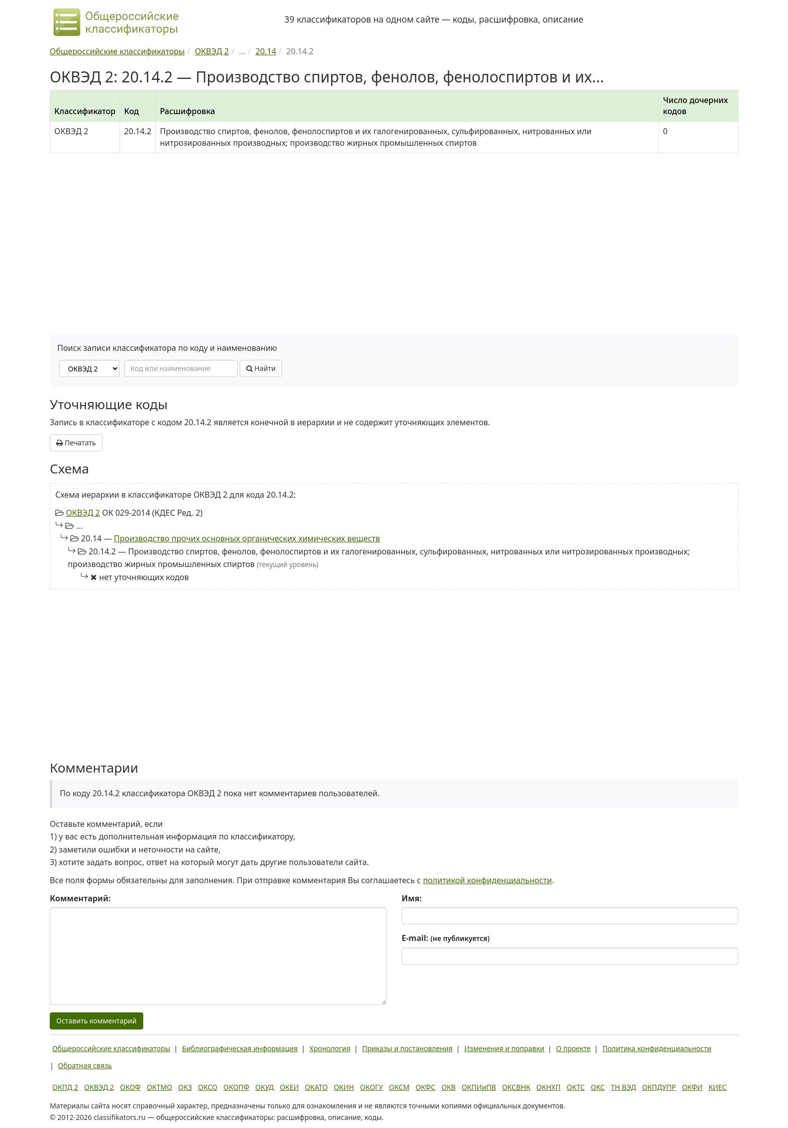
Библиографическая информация (240, 1048)
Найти (261, 368)
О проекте (573, 1048)
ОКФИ (692, 1087)
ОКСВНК (516, 1087)
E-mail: (445, 938)
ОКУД (264, 1087)
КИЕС (718, 1087)
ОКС (597, 1087)
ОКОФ (130, 1087)
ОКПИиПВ (479, 1087)
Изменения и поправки (504, 1048)
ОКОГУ (371, 1087)
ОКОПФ (236, 1087)
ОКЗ (185, 1087)
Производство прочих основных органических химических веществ (247, 538)
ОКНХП (548, 1087)
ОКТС (576, 1087)
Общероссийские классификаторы (111, 1048)
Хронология (330, 1048)
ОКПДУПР (659, 1087)
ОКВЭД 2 (83, 512)
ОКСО (207, 1087)
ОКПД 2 (65, 1087)
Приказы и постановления (407, 1048)
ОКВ (448, 1087)
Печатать (76, 442)
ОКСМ (399, 1087)
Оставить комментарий (96, 1020)
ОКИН (344, 1087)
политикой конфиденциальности (487, 880)
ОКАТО (316, 1087)
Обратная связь (85, 1065)
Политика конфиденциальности (657, 1048)
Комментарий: (80, 898)
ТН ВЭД (623, 1087)
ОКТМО (159, 1087)
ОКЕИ (289, 1087)
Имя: (412, 898)
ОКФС (425, 1087)
